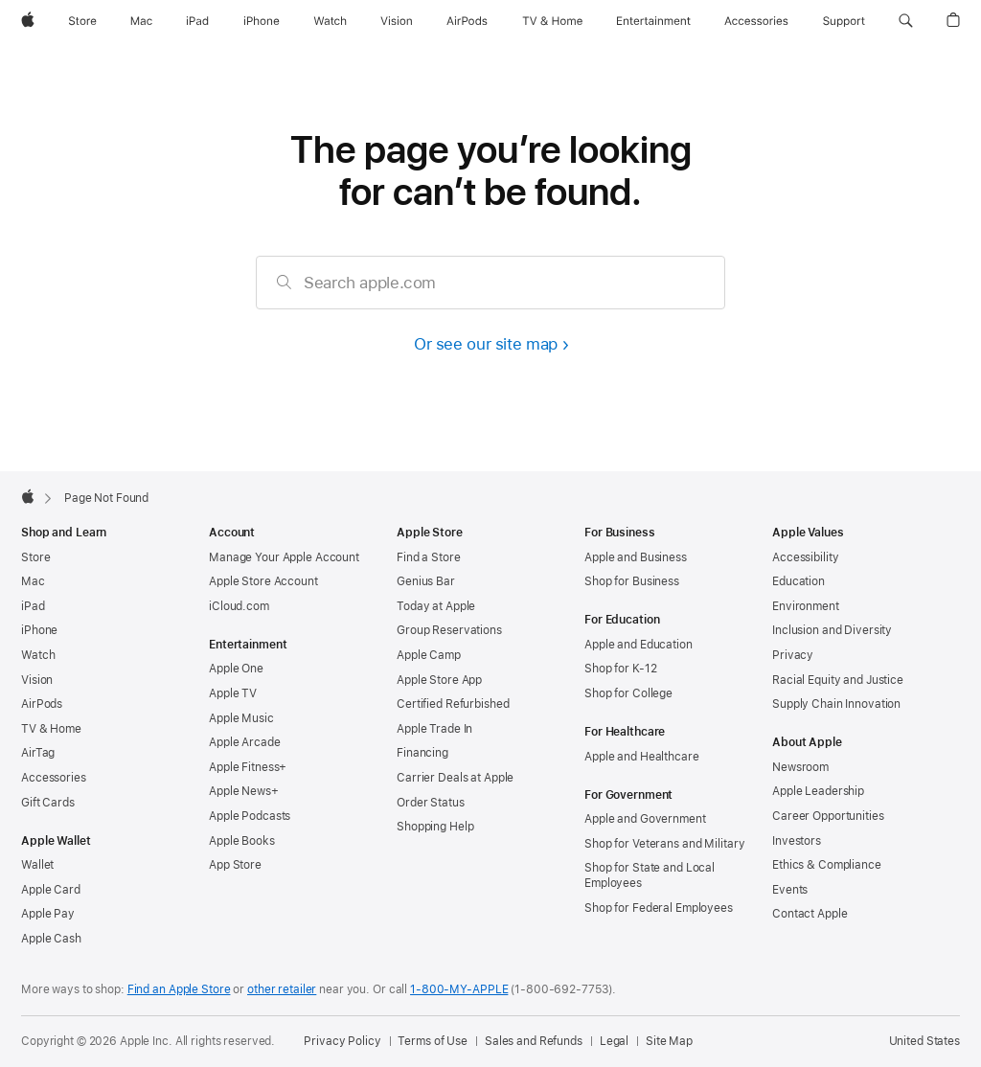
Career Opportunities (828, 816)
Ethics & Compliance (826, 865)
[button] (906, 21)
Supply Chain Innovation (836, 704)
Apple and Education (638, 644)
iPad (33, 606)
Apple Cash (51, 938)
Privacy (792, 655)
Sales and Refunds (533, 1041)
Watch (38, 655)
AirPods (41, 704)
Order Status (431, 802)
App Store (235, 865)
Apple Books (242, 841)
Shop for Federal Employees (658, 908)
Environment (805, 606)
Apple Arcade (245, 742)
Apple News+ (244, 791)
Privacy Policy (342, 1041)
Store (35, 557)
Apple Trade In (434, 729)
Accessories (53, 777)
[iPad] (197, 21)
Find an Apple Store (179, 989)
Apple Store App (439, 680)
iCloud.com (239, 606)
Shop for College (628, 693)
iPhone (39, 630)
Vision (37, 680)
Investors (796, 841)
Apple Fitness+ (247, 767)
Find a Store (429, 557)
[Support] (844, 21)
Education (798, 581)
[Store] (82, 21)
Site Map (669, 1041)
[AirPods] (467, 21)
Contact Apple (809, 913)
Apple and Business (635, 557)
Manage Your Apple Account (284, 557)
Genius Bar (426, 581)
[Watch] (330, 21)
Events (790, 890)
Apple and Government (645, 819)
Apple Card (50, 890)
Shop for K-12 (620, 668)
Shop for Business (631, 581)
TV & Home (51, 729)
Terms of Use (433, 1041)
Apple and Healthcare (641, 756)
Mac (33, 581)
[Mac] (141, 21)
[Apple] (27, 21)
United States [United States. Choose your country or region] (924, 1041)
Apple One (236, 668)
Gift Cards (48, 802)
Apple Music (241, 718)
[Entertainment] (653, 21)
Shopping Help (435, 826)
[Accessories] (756, 21)
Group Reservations (449, 630)
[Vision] (397, 21)
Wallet (37, 865)
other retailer (281, 989)
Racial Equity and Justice (837, 680)
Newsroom (800, 767)
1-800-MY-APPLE (459, 989)
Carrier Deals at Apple (455, 777)
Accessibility (805, 557)
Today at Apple (436, 606)
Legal (614, 1041)
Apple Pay (48, 913)
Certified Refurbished (453, 704)
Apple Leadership (818, 791)
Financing (422, 753)
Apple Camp (429, 655)
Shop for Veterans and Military (664, 844)
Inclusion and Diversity (832, 630)
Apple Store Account (263, 581)
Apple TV (233, 693)
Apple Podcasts (249, 816)
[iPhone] (261, 21)
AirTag (38, 753)
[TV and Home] (552, 21)
